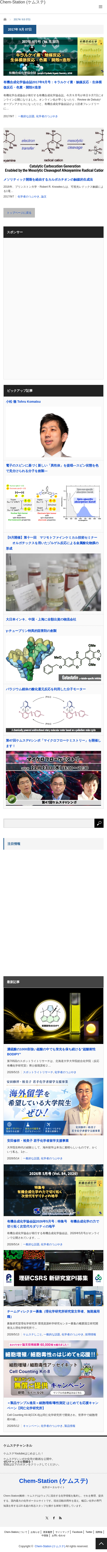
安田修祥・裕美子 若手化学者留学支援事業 (38, 1140)
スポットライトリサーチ (38, 1072)
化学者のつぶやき (47, 116)
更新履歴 (47, 1532)
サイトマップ (62, 1532)
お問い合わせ (58, 1535)
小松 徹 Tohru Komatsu (23, 401)
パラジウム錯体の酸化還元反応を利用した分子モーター (46, 689)
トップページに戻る (19, 212)
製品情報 (69, 1425)
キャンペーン (31, 1425)
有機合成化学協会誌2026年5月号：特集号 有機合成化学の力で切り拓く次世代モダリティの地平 (53, 1224)
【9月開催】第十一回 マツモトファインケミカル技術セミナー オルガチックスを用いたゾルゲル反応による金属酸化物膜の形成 (52, 543)
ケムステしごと (32, 1334)
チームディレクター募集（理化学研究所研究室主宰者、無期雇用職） (53, 1314)
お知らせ (35, 1532)
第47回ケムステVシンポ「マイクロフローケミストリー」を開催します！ (53, 743)
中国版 (45, 1535)
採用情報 (90, 1334)
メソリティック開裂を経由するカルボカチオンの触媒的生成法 (48, 179)
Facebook (77, 1532)
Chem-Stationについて (15, 1532)
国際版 (99, 1532)
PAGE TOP (101, 1543)
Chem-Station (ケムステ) (53, 1480)
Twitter (89, 1532)
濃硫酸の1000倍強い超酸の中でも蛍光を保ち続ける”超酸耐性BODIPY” (51, 1051)
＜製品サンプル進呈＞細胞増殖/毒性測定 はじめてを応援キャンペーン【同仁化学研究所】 (52, 1405)
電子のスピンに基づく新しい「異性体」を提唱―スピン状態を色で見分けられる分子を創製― (52, 468)
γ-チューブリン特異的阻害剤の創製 (31, 631)
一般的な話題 (26, 116)
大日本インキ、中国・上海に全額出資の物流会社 (41, 619)
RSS (60, 1518)
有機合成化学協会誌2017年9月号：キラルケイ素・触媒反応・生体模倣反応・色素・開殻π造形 (52, 84)
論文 (44, 196)
